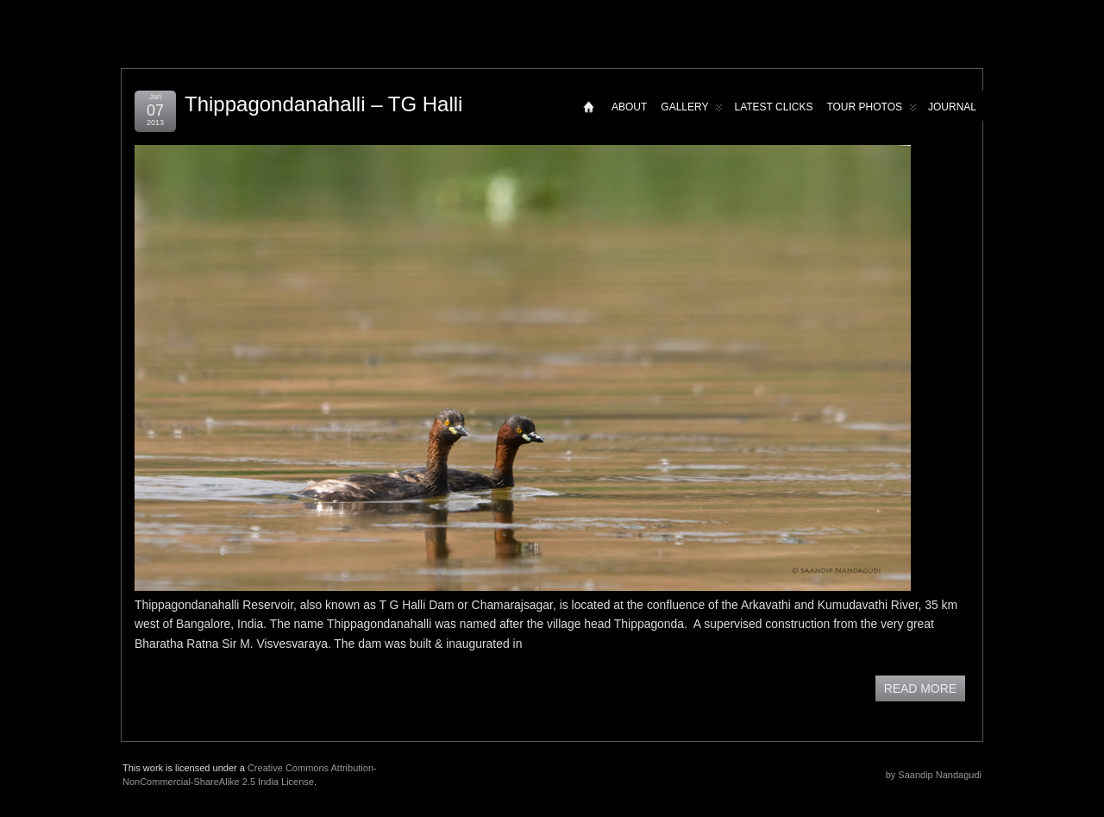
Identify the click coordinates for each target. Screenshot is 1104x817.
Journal (952, 107)
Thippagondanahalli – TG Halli (323, 104)
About (629, 107)
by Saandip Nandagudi (934, 775)
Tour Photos (871, 111)
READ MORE (920, 688)
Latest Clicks (773, 107)
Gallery (692, 111)
